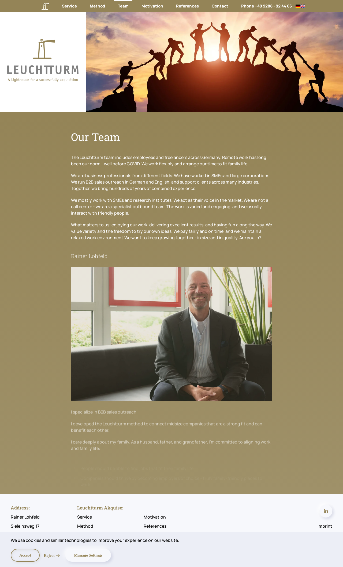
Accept (25, 555)
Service (69, 6)
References (187, 6)
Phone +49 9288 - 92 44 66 (266, 6)
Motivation (152, 6)
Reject (49, 555)
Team (123, 6)
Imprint (325, 526)
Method (97, 6)
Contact (220, 6)
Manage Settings (88, 555)
